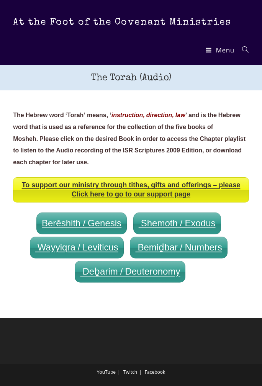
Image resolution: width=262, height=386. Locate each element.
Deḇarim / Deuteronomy (130, 271)
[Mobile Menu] (221, 50)
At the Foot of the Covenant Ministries (122, 22)
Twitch (130, 372)
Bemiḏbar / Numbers (178, 247)
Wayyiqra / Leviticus (76, 247)
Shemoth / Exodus (177, 223)
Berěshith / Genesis (81, 223)
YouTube (106, 372)
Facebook (155, 372)
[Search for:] (242, 50)
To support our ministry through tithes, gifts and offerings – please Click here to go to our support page (131, 189)
